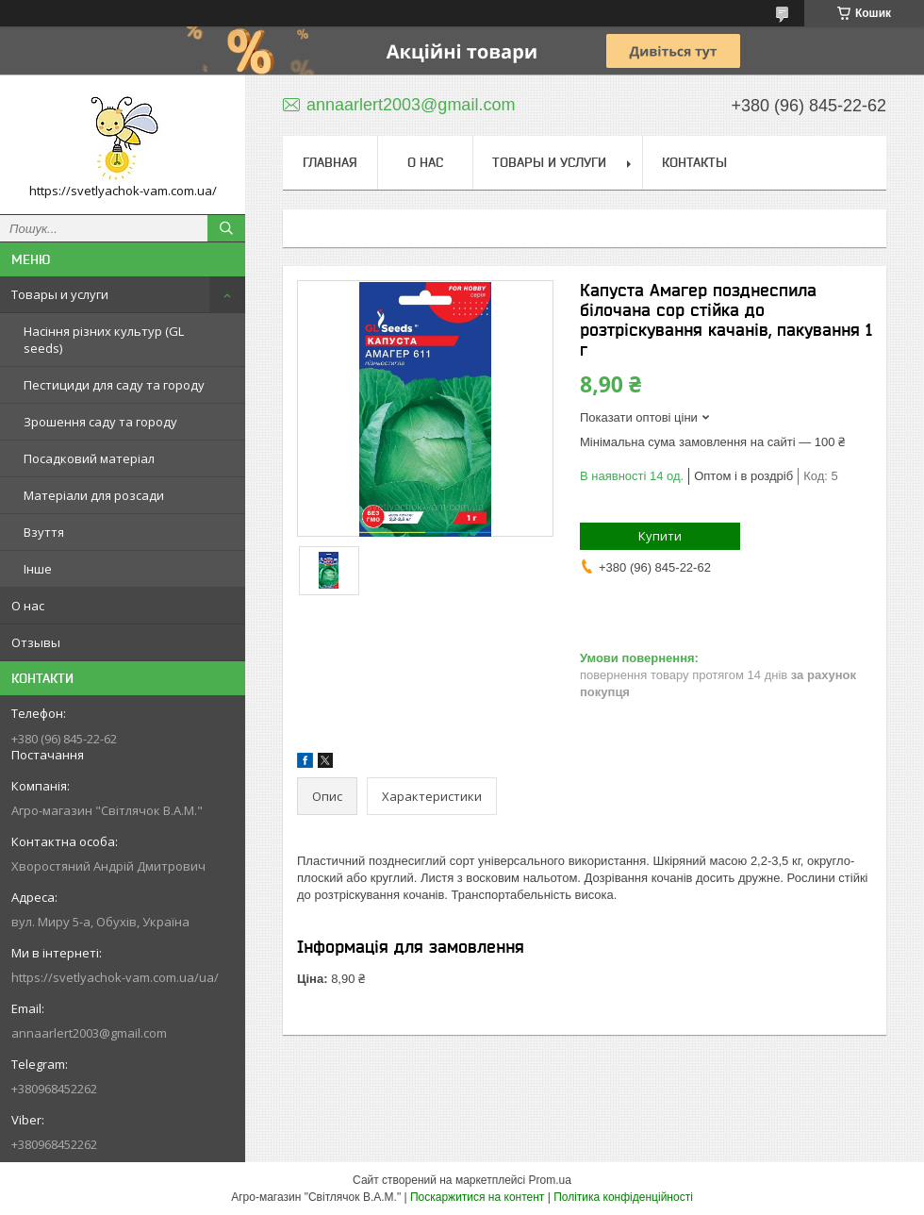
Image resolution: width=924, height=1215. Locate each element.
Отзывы (35, 642)
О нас (27, 605)
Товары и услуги (59, 294)
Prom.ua (550, 1180)
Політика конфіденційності (623, 1197)
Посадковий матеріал (89, 458)
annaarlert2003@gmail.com (89, 1032)
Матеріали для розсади (94, 495)
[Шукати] (226, 228)
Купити (660, 535)
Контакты (694, 162)
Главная (330, 162)
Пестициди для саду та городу (114, 384)
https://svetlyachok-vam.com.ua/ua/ (115, 977)
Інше (38, 568)
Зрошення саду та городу (100, 421)
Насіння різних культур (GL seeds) (104, 340)
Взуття (44, 532)
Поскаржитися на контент (477, 1197)
